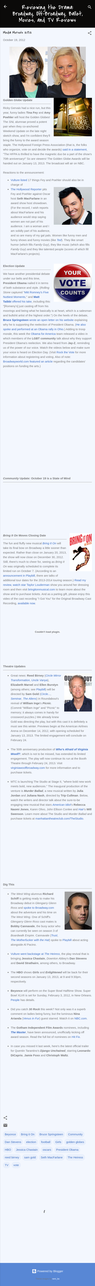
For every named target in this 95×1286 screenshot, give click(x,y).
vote (16, 1165)
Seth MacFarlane (52, 1157)
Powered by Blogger (47, 1271)
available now (26, 603)
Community (75, 1134)
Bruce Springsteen (51, 1134)
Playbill (40, 689)
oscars (47, 1149)
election (31, 1142)
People (15, 1000)
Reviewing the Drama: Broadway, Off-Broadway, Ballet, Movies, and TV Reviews (47, 13)
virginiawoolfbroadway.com (28, 767)
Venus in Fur (31, 1018)
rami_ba (55, 1279)
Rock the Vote (65, 352)
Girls (58, 1142)
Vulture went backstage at (35, 953)
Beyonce (10, 1134)
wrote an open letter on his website (38, 320)
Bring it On (28, 1134)
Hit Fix (76, 1036)
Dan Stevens (13, 1142)
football (45, 1142)
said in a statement (75, 149)
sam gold (30, 1157)
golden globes (75, 1142)
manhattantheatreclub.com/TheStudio (59, 818)
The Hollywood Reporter (26, 189)
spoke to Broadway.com (39, 907)
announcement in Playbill (19, 575)
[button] (89, 34)
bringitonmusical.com (41, 589)
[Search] (89, 8)
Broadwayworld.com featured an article (28, 361)
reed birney (12, 1157)
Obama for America (43, 333)
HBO (8, 1149)
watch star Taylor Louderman (31, 584)
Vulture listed (19, 180)
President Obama (67, 1149)
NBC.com (80, 1018)
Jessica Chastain (27, 1149)
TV (6, 1165)
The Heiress (75, 1157)
